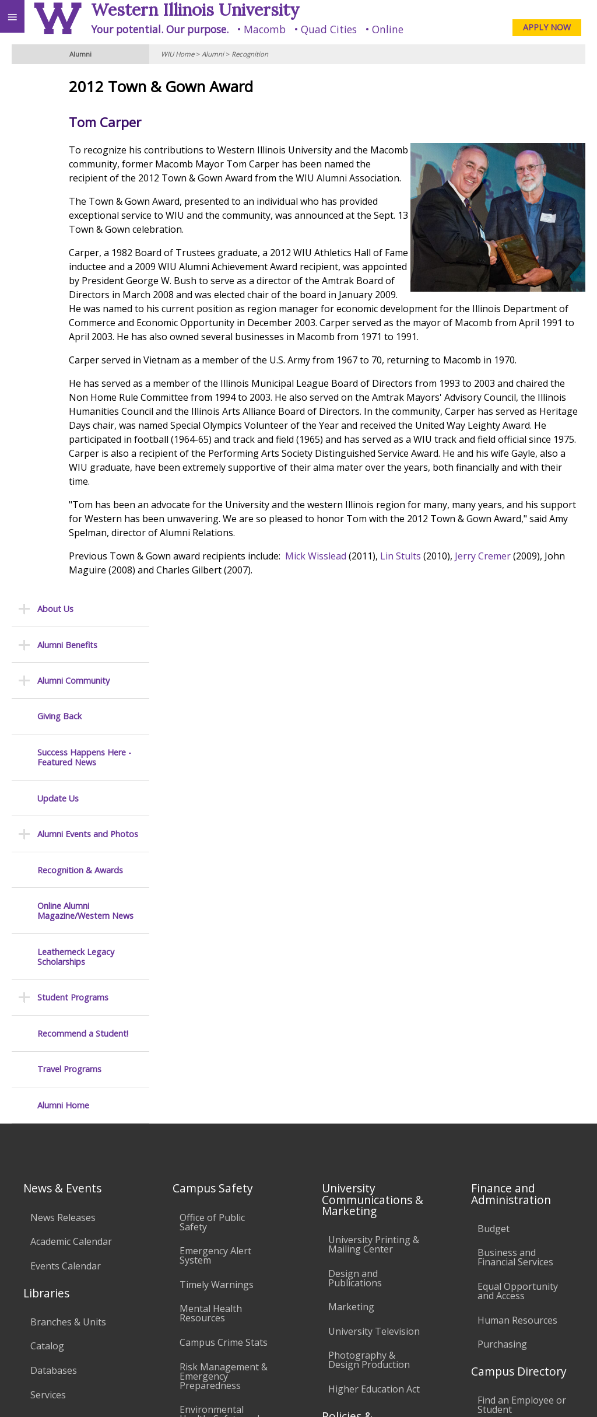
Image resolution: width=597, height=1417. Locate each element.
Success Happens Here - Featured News (84, 235)
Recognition (249, 54)
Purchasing (502, 882)
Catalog (47, 883)
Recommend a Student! (82, 511)
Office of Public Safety (212, 759)
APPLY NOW (547, 27)
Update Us (58, 276)
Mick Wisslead (408, 626)
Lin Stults (493, 626)
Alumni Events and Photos (87, 311)
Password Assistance (225, 1090)
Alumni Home (63, 582)
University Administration (509, 1025)
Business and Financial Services (515, 795)
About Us (55, 86)
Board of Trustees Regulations (368, 1023)
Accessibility (33, 1306)
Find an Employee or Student (521, 943)
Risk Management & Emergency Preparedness (224, 913)
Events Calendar (65, 803)
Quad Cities (329, 29)
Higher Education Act (374, 927)
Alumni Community (73, 158)
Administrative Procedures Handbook (359, 1085)
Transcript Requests (74, 999)
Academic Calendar (71, 779)
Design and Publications (355, 815)
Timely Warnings (217, 822)
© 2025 (348, 1392)
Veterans (238, 1306)
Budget (493, 766)
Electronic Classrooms (205, 1062)
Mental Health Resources (211, 851)
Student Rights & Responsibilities (365, 1157)
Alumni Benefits (67, 122)
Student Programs (72, 475)
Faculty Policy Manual (375, 1051)
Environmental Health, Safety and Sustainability (219, 956)
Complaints (353, 1186)
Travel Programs (69, 546)
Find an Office (506, 971)
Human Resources (517, 857)
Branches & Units (68, 859)
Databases (53, 908)
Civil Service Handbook (353, 1123)
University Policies (368, 994)
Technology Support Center (225, 1120)
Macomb (265, 29)
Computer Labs (213, 1033)
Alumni (213, 54)
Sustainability (173, 1306)
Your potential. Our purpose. (160, 29)
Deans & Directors (517, 995)
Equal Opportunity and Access (517, 829)
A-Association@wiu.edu (538, 1368)
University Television (374, 869)
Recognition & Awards (80, 347)
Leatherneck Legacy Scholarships (75, 434)
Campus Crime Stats (224, 880)
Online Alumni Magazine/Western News (85, 388)
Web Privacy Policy (565, 1392)
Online (387, 29)
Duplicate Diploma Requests (70, 1028)
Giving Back (59, 193)
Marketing (351, 844)
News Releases (63, 754)
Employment (101, 1306)
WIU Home (177, 54)
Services (48, 932)
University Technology (205, 1154)
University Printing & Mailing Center (373, 782)
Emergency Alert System (215, 793)
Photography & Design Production (369, 898)
